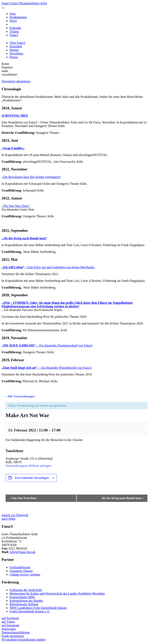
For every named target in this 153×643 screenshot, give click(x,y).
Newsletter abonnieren (16, 81)
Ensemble (16, 46)
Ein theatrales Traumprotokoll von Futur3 (47, 345)
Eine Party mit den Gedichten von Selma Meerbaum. (48, 267)
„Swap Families (12, 148)
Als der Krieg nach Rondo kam (122, 498)
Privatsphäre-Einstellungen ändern (24, 639)
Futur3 (14, 35)
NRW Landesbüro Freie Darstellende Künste (38, 607)
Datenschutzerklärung (15, 632)
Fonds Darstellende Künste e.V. (30, 611)
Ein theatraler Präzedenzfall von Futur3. (47, 367)
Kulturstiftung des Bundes (26, 600)
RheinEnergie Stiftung (24, 604)
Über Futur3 (17, 42)
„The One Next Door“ (16, 206)
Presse (14, 57)
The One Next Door (23, 498)
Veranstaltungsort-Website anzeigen (28, 465)
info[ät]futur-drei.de (22, 552)
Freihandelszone (20, 567)
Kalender (15, 28)
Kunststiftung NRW (22, 597)
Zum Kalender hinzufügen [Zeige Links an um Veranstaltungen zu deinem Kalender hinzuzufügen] (32, 477)
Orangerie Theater (21, 571)
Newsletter (16, 53)
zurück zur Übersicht (15, 515)
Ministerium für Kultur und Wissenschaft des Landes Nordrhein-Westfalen (57, 593)
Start (13, 13)
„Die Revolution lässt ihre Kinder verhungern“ (31, 177)
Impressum (9, 628)
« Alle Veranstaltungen (20, 396)
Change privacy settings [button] (25, 574)
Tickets (14, 31)
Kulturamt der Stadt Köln (26, 590)
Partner (14, 50)
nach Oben (8, 518)
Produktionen (18, 17)
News (13, 20)
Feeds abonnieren (13, 636)
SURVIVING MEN (15, 115)
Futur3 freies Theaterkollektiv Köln (24, 3)
